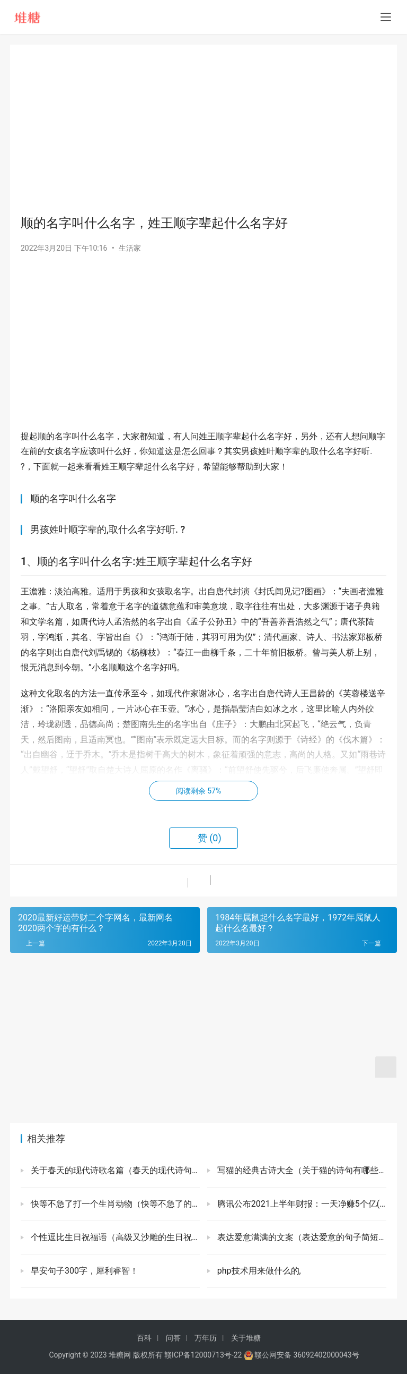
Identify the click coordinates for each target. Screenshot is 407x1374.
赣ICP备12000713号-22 (203, 1355)
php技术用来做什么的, (258, 1271)
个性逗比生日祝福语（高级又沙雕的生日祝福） (114, 1237)
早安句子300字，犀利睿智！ (83, 1271)
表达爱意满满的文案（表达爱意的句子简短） (300, 1237)
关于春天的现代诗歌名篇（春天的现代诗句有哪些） (114, 1170)
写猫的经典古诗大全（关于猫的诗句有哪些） (300, 1170)
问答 (173, 1338)
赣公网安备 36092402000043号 (301, 1355)
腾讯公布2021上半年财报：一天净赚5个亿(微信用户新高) (300, 1204)
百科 (144, 1338)
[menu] (386, 17)
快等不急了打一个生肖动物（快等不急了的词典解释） (114, 1204)
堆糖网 (120, 1355)
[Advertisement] (203, 129)
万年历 (205, 1338)
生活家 (130, 248)
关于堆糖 (246, 1338)
